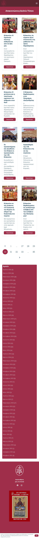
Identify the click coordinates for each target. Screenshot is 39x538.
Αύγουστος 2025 (8, 297)
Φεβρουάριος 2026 (8, 276)
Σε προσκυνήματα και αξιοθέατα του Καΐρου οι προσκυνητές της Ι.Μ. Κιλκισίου (9, 151)
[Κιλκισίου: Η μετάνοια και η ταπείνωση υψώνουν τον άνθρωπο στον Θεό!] (9, 75)
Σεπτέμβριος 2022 (8, 420)
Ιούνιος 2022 (6, 431)
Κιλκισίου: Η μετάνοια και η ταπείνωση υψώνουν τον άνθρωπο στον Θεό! (9, 97)
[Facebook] (17, 485)
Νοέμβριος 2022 (7, 413)
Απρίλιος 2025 (7, 311)
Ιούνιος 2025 (6, 304)
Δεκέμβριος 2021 (8, 452)
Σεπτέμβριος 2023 (8, 378)
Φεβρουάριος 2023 (8, 403)
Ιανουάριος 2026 (8, 280)
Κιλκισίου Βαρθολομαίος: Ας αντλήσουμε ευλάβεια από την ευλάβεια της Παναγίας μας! (29, 209)
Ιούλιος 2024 (6, 343)
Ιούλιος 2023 (6, 385)
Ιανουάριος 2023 (7, 406)
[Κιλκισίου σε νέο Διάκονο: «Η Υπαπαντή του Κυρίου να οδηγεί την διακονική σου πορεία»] (9, 187)
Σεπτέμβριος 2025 (8, 294)
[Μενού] (37, 3)
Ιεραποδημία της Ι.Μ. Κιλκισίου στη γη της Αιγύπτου (28, 149)
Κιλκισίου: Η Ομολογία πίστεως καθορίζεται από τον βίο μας (8, 40)
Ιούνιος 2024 (6, 347)
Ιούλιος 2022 (6, 427)
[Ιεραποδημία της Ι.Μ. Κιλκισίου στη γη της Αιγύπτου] (29, 128)
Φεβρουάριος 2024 (8, 361)
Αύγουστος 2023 (8, 382)
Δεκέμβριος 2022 (8, 410)
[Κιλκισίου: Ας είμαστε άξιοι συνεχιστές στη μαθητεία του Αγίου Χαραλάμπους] (29, 19)
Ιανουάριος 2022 (7, 448)
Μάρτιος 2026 (7, 273)
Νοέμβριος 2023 (7, 371)
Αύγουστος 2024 (8, 340)
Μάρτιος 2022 (7, 441)
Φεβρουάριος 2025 (8, 319)
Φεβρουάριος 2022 (8, 445)
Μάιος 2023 (6, 392)
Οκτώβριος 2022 (8, 417)
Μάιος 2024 (6, 350)
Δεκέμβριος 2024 (8, 326)
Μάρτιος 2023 (7, 399)
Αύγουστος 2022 (8, 424)
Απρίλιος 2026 (7, 269)
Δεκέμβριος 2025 (8, 283)
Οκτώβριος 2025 (8, 290)
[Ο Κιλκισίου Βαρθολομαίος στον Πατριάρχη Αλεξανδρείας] (29, 75)
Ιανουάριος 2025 (7, 322)
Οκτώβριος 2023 (8, 375)
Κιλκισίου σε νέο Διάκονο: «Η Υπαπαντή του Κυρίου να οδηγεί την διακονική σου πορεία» (9, 209)
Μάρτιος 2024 (7, 357)
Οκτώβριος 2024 (8, 333)
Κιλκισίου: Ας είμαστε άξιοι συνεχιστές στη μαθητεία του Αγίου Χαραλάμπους (29, 40)
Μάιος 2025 (6, 308)
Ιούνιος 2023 (6, 389)
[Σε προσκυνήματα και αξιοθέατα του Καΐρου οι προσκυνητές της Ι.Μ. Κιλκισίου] (9, 128)
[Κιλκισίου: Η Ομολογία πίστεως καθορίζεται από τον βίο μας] (9, 19)
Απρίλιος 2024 (7, 354)
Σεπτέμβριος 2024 (8, 336)
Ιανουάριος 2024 (8, 364)
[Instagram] (21, 485)
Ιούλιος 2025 (6, 301)
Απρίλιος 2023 (7, 396)
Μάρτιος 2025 (7, 315)
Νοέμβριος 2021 (7, 455)
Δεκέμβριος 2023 (8, 368)
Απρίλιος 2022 (7, 438)
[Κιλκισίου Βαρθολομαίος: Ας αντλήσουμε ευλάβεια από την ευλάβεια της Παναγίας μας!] (29, 187)
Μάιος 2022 (6, 434)
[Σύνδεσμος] (3, 3)
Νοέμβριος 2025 (7, 287)
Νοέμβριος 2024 (7, 329)
